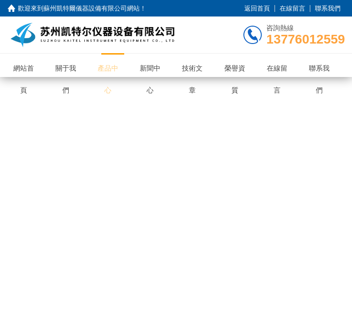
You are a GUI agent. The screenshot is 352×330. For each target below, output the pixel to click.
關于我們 (70, 65)
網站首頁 (28, 65)
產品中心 (113, 65)
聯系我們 (328, 8)
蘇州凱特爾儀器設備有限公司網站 (92, 8)
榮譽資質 (239, 65)
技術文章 (197, 65)
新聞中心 (155, 65)
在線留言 (292, 8)
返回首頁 (257, 8)
